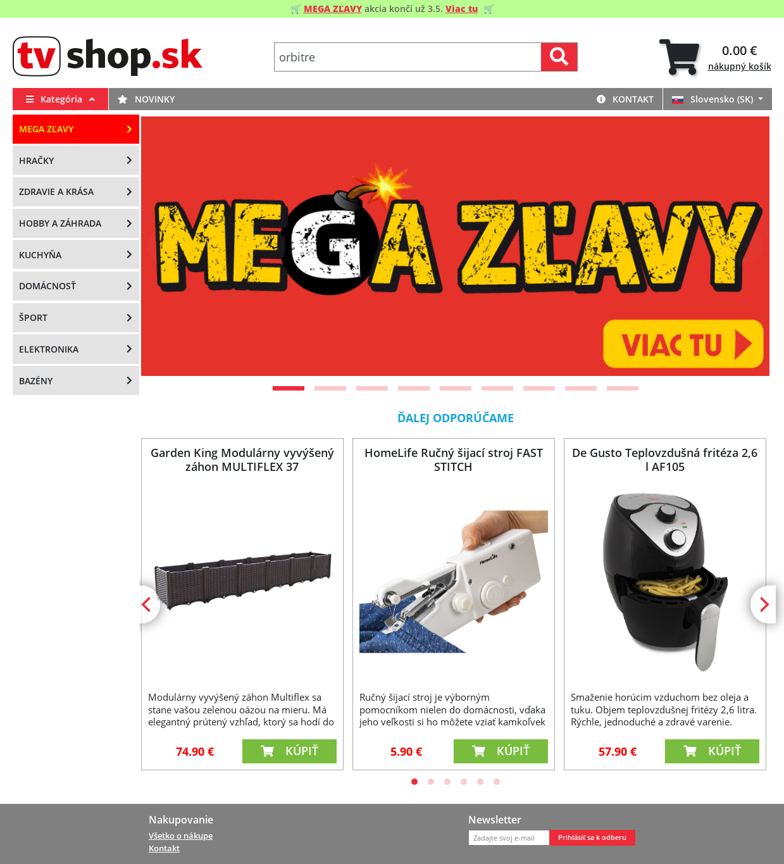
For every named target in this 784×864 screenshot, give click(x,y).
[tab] (715, 57)
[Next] (744, 246)
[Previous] (166, 246)
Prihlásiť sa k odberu (592, 837)
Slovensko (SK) (714, 99)
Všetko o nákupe (181, 835)
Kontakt (625, 99)
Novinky (146, 99)
